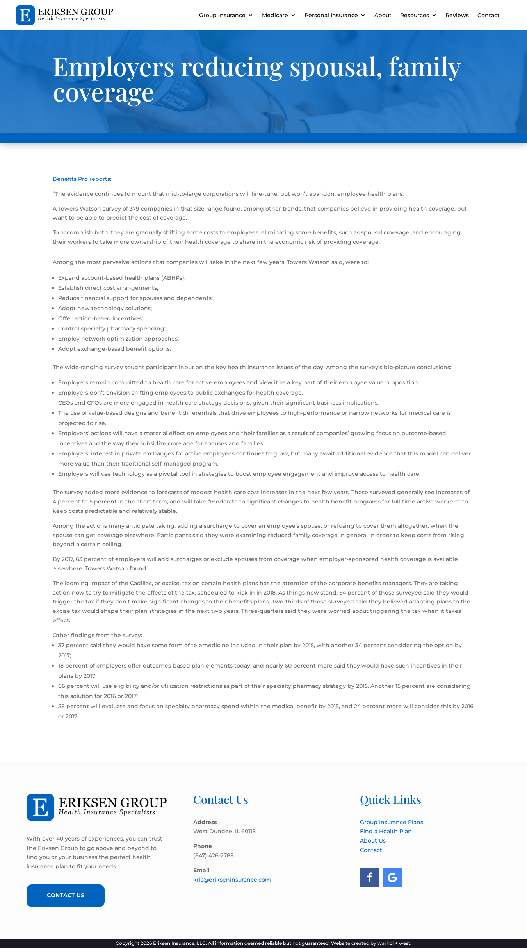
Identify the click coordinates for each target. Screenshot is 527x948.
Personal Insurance (331, 15)
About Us (373, 840)
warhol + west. (394, 943)
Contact (488, 15)
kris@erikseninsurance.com (232, 879)
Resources (414, 15)
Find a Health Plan (386, 831)
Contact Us (65, 895)
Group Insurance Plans (391, 822)
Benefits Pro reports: (82, 178)
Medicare (275, 15)
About (383, 15)
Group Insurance (222, 15)
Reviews (457, 15)
